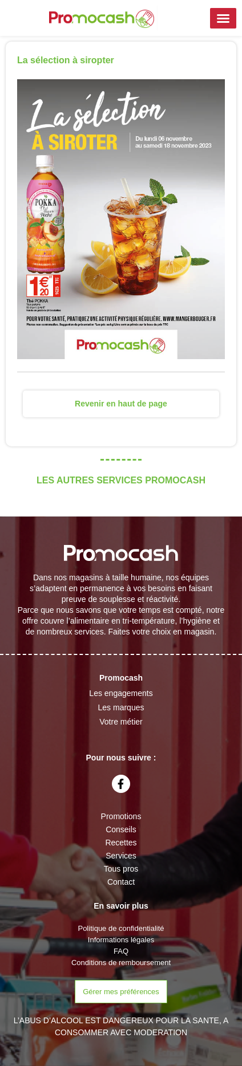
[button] (223, 18)
